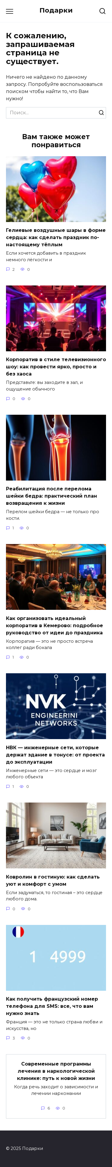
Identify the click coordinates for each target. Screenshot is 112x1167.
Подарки (56, 10)
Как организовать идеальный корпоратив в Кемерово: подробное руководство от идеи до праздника (54, 625)
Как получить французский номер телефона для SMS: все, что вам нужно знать (52, 1006)
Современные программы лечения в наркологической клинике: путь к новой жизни (56, 1071)
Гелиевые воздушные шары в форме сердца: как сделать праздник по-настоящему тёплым (56, 237)
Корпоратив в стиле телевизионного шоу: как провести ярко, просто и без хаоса (56, 367)
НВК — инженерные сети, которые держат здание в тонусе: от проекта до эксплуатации (55, 754)
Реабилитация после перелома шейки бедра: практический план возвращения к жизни (51, 496)
